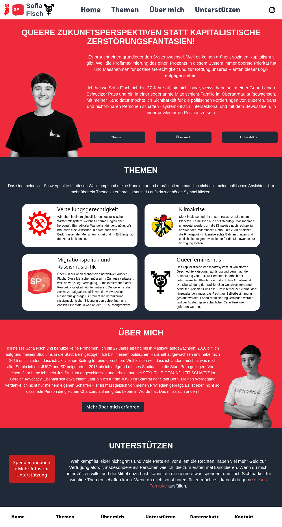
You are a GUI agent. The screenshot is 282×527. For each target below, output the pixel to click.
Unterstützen (217, 10)
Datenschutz (204, 517)
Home (91, 10)
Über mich (166, 10)
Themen (125, 10)
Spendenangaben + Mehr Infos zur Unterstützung (31, 468)
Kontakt (244, 517)
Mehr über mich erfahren (112, 407)
